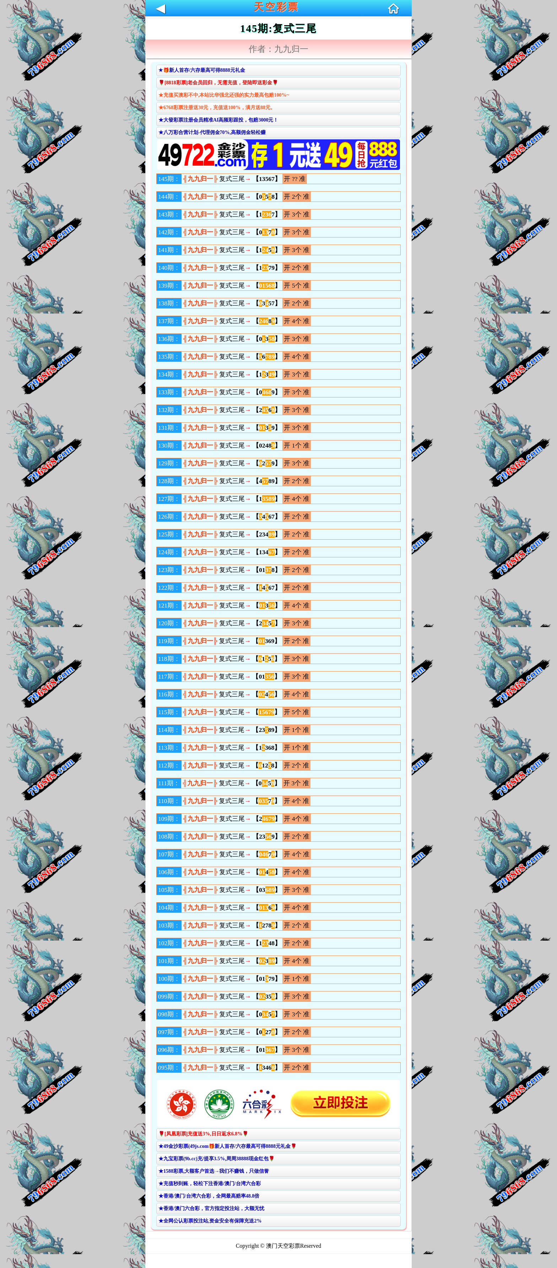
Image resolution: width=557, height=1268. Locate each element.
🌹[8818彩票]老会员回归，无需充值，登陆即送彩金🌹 (218, 82)
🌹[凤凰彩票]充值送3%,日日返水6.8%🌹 (203, 1133)
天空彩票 (276, 6)
